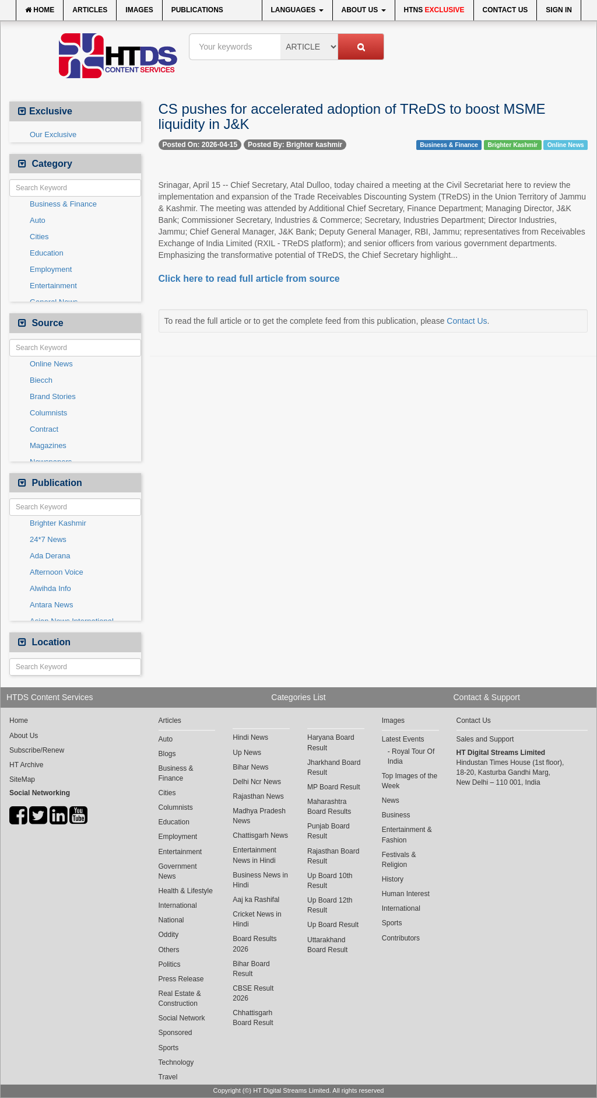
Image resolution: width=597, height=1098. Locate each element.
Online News (51, 363)
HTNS (434, 10)
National (171, 920)
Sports (169, 1048)
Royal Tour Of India (411, 756)
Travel (168, 1077)
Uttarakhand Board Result (327, 945)
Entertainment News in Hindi (254, 855)
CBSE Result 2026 (253, 993)
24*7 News (48, 539)
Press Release (181, 979)
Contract (44, 429)
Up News (247, 753)
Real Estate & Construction (180, 998)
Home (39, 10)
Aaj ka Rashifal (256, 900)
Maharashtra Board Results (329, 807)
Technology (176, 1062)
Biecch (41, 380)
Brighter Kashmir (58, 523)
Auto (37, 220)
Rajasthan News (258, 796)
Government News (178, 871)
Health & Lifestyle (186, 891)
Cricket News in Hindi (257, 919)
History (392, 879)
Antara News (51, 604)
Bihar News (250, 767)
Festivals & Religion (399, 860)
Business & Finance (63, 204)
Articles (89, 10)
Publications (197, 10)
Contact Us (505, 10)
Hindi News (250, 737)
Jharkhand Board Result (333, 767)
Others (169, 950)
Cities (39, 236)
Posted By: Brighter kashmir (295, 145)
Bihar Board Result (251, 969)
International (178, 905)
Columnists (48, 412)
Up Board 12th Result (329, 905)
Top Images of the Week (409, 781)
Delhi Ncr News (257, 782)
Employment (51, 269)
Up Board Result (333, 925)
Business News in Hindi (260, 880)
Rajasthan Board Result (333, 856)
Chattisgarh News (260, 835)
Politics (170, 964)
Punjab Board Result (328, 831)
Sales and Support (485, 739)
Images (139, 10)
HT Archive (26, 765)
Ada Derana (50, 555)
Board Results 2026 (254, 944)
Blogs (167, 754)
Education (47, 253)
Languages (297, 10)
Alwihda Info (50, 588)
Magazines (48, 445)
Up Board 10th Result (329, 881)
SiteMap (22, 779)
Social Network (182, 1018)
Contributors (401, 938)
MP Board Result (333, 787)
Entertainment (53, 285)
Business (396, 815)
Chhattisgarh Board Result (253, 1018)
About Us (364, 10)
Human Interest (406, 894)
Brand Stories (53, 396)
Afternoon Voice (56, 572)
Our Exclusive (53, 134)
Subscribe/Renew (36, 750)
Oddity (169, 935)
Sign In (559, 10)
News (390, 800)
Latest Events (403, 739)
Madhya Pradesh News (259, 816)
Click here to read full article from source (249, 279)
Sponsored (175, 1033)
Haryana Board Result (330, 742)
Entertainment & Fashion (407, 835)
